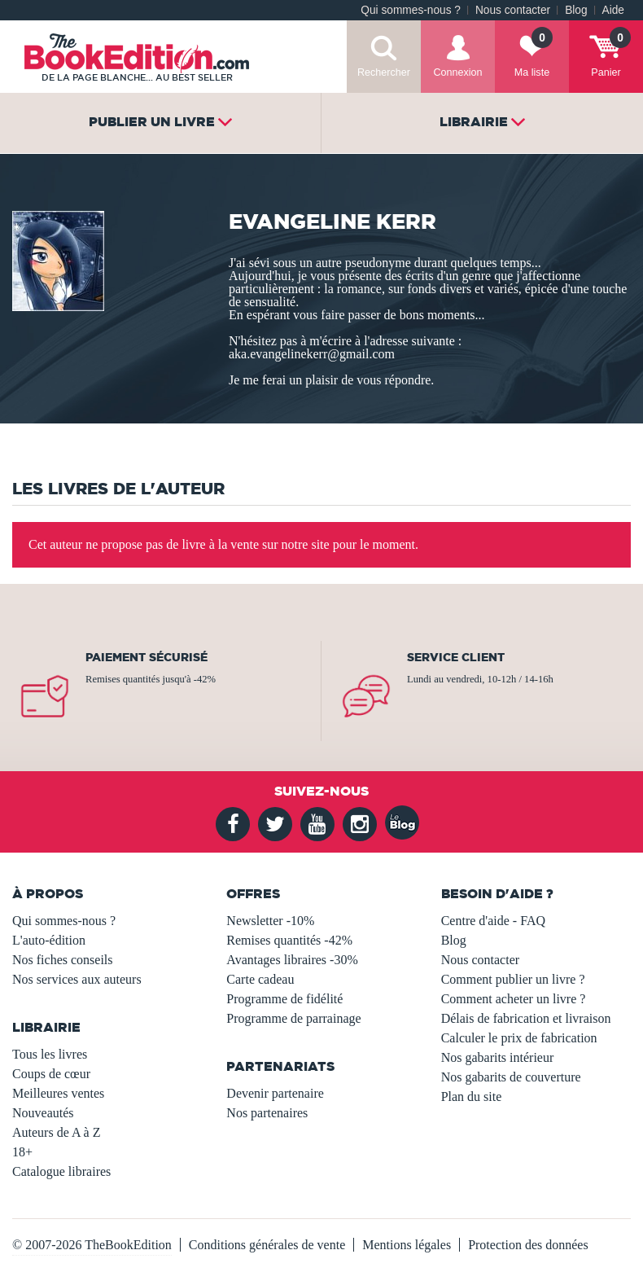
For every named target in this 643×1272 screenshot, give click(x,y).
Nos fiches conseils (62, 960)
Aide (613, 10)
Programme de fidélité (284, 999)
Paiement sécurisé (146, 657)
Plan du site (471, 1096)
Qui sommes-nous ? (411, 10)
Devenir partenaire (274, 1093)
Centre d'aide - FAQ (493, 921)
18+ (22, 1152)
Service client (456, 657)
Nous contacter (512, 10)
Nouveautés (43, 1113)
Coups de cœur (51, 1074)
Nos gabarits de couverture (511, 1077)
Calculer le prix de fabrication (519, 1038)
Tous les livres (49, 1054)
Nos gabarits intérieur (497, 1057)
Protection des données (528, 1245)
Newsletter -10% (270, 921)
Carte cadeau (260, 979)
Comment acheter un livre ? (513, 999)
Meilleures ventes (58, 1093)
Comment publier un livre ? (513, 979)
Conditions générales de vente (267, 1245)
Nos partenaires (267, 1113)
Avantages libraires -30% (291, 960)
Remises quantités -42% (289, 940)
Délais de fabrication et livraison (526, 1018)
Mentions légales (406, 1245)
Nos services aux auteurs (77, 979)
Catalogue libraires (61, 1171)
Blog (576, 10)
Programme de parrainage (293, 1018)
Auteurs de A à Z (56, 1132)
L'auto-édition (48, 940)
